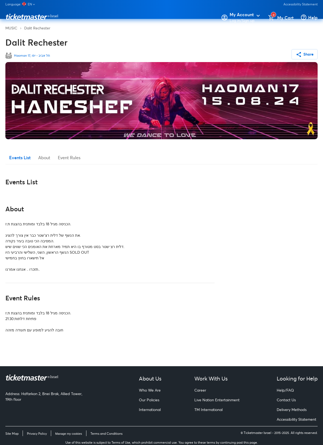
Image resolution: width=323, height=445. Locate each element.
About (44, 157)
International (150, 409)
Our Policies (149, 399)
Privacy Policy (37, 434)
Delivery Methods (292, 409)
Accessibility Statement (300, 4)
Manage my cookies (68, 433)
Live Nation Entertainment (217, 399)
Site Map (12, 434)
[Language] (22, 4)
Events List (20, 157)
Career (200, 390)
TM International (208, 409)
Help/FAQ (285, 390)
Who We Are (150, 390)
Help (313, 17)
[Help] (304, 18)
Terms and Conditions (106, 434)
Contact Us (286, 399)
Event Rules (69, 157)
